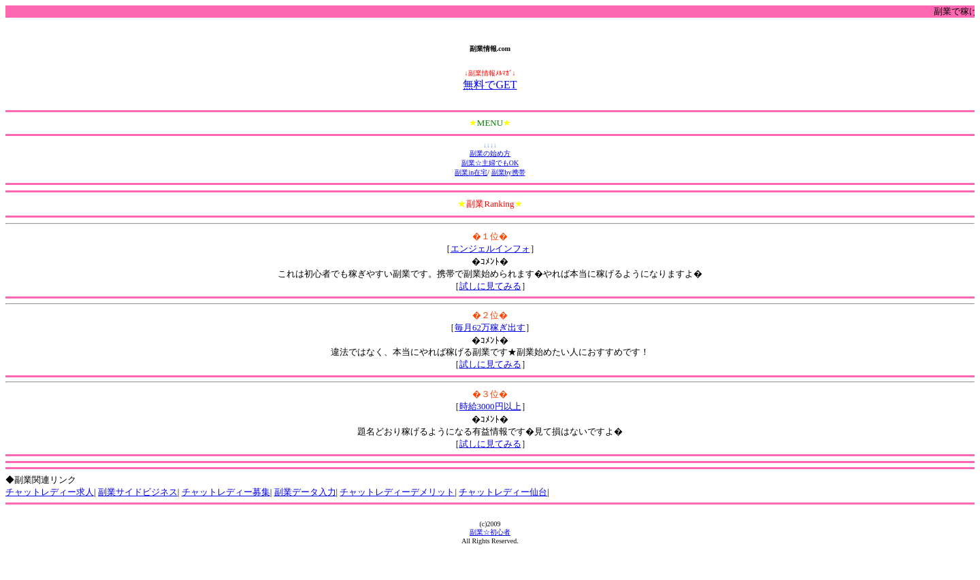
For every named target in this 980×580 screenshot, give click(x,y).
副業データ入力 (305, 492)
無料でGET (490, 84)
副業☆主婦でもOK (490, 163)
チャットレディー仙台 (503, 492)
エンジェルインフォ (490, 248)
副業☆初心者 (490, 532)
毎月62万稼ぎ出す (490, 327)
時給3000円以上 (490, 406)
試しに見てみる (490, 286)
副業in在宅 (471, 172)
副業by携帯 (508, 172)
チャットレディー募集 (226, 492)
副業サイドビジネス (138, 492)
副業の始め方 (490, 153)
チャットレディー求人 (49, 492)
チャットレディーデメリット (397, 492)
